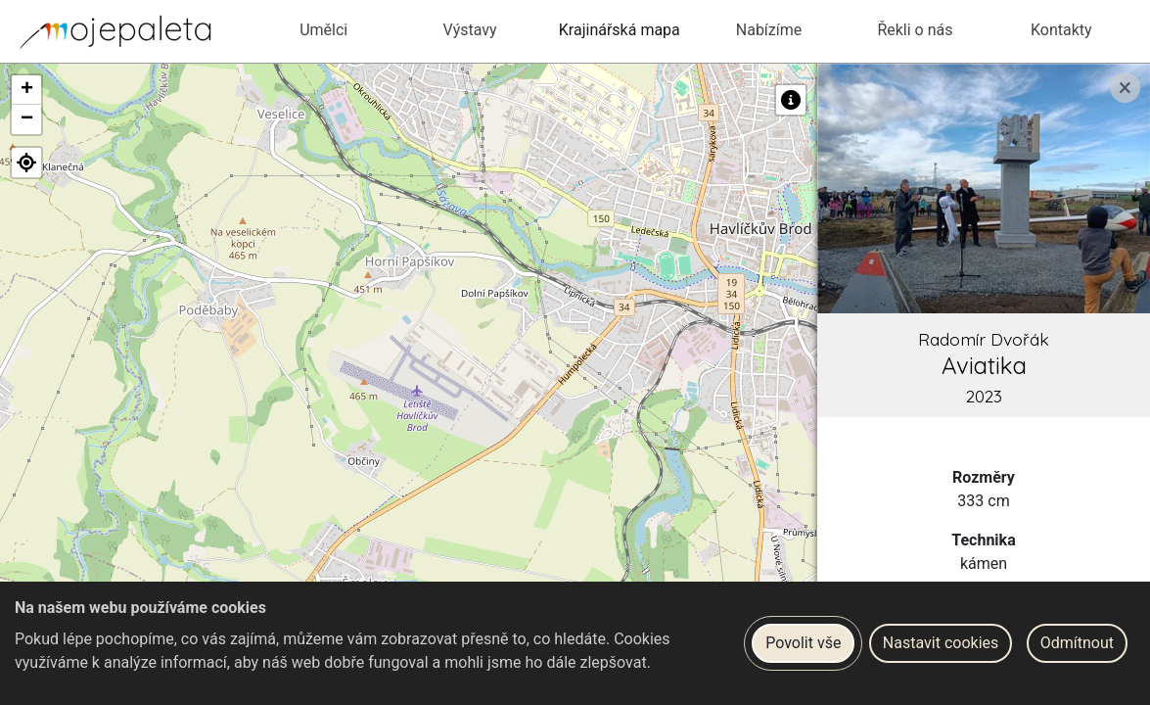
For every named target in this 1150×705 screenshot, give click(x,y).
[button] (26, 90)
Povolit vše (803, 643)
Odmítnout (1077, 643)
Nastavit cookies (940, 643)
